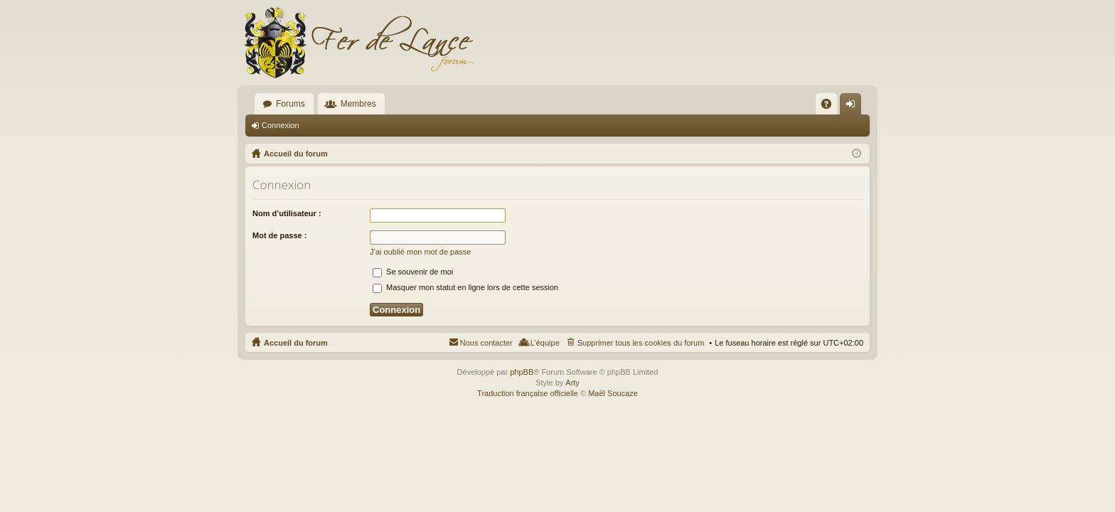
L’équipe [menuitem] (545, 342)
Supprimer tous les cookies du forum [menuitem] (641, 342)
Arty (572, 382)
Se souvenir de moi (413, 271)
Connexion (280, 125)
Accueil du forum (296, 342)
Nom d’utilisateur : (286, 213)
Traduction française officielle (527, 393)
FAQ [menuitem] (831, 106)
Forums (290, 104)
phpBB (521, 372)
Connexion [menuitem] (853, 106)
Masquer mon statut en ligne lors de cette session (465, 287)
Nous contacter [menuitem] (486, 342)
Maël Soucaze (613, 393)
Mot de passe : (279, 235)
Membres (358, 104)
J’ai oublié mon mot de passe (420, 251)
